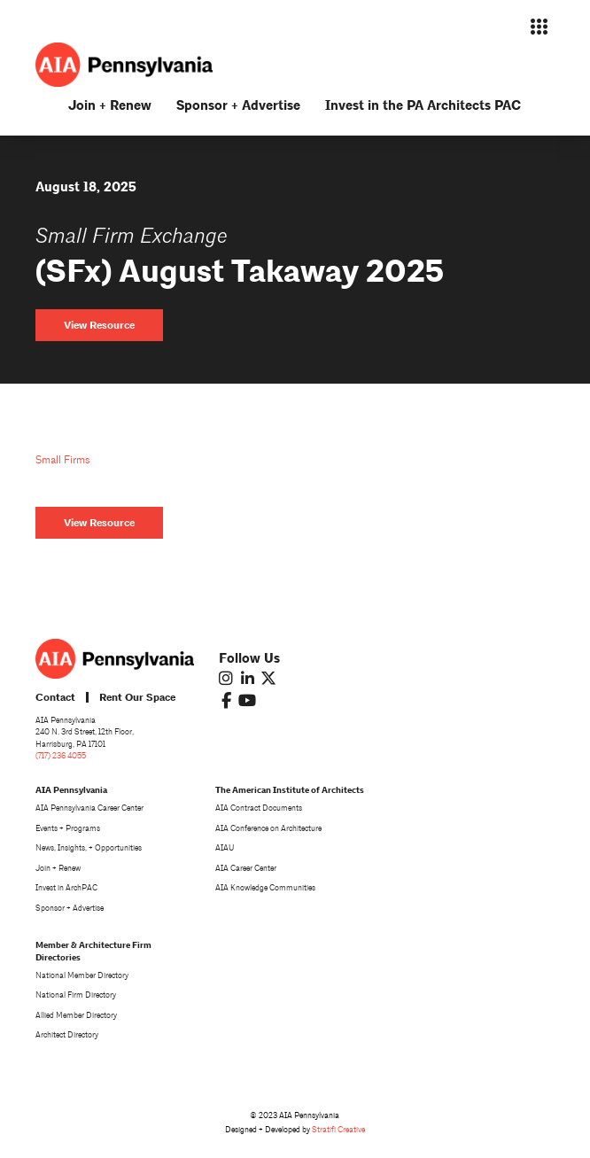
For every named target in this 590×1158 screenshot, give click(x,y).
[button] (539, 27)
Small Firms (62, 460)
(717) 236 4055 (60, 755)
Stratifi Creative (338, 1129)
